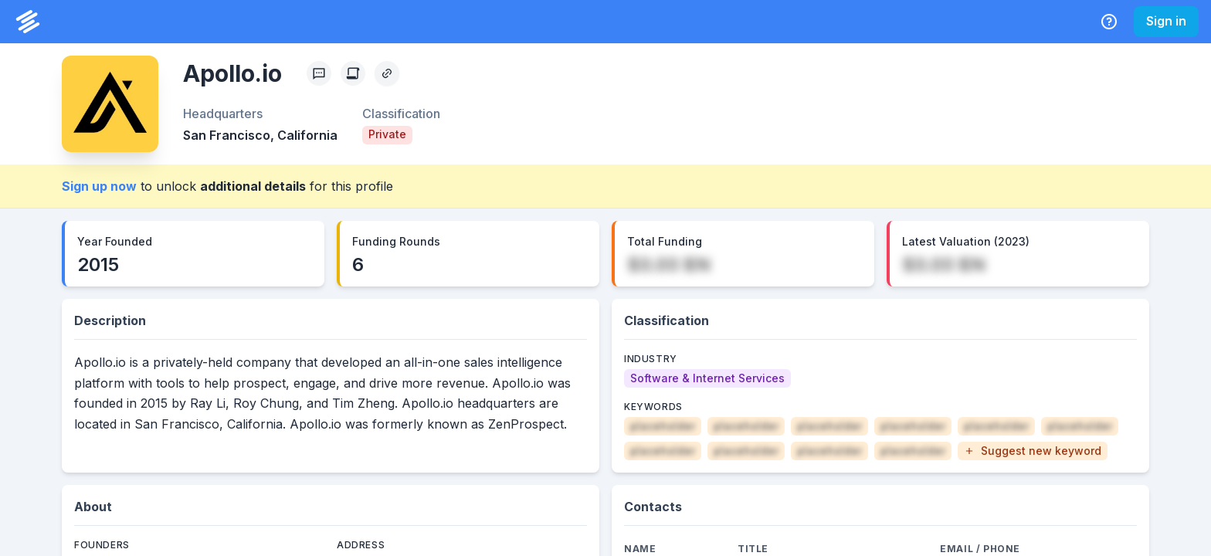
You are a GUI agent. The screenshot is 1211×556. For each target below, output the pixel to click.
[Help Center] (1109, 21)
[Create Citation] (353, 73)
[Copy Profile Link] (387, 73)
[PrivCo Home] (27, 21)
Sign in (1166, 21)
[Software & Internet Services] (707, 378)
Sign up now (99, 186)
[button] (1033, 451)
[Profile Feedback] (319, 73)
